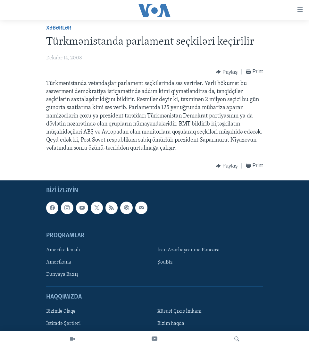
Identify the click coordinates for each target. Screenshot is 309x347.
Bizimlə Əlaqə (61, 311)
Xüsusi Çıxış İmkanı (179, 311)
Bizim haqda (170, 323)
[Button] (227, 71)
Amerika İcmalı (63, 250)
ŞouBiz (164, 262)
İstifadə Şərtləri (63, 323)
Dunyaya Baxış (62, 274)
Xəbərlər (58, 28)
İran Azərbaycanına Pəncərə (188, 250)
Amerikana (58, 262)
